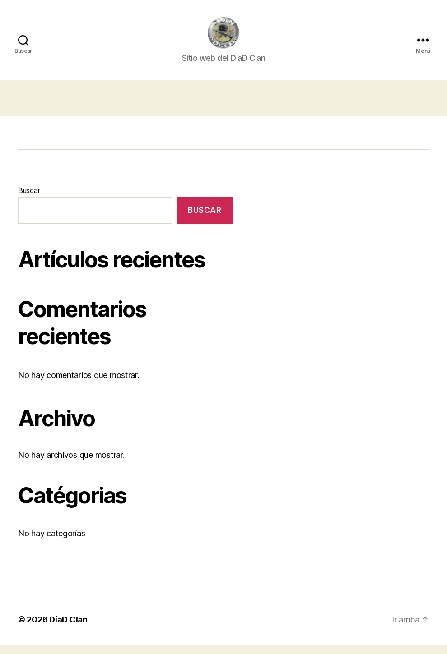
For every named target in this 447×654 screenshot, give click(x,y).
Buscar (29, 199)
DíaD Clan (68, 628)
